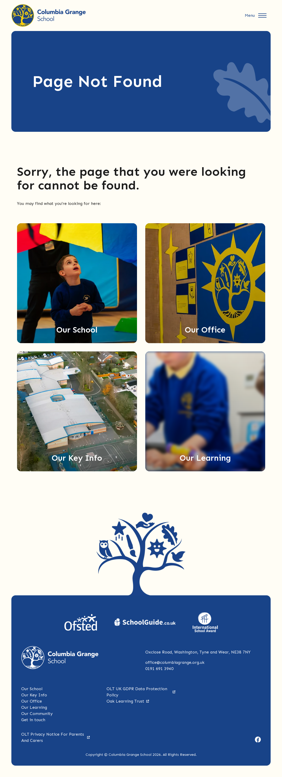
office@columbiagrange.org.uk (174, 662)
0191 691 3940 (159, 668)
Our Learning (34, 707)
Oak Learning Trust (127, 701)
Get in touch (33, 719)
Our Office (31, 701)
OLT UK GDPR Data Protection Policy (141, 691)
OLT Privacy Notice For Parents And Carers (55, 737)
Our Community (37, 713)
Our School (31, 688)
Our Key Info (34, 695)
